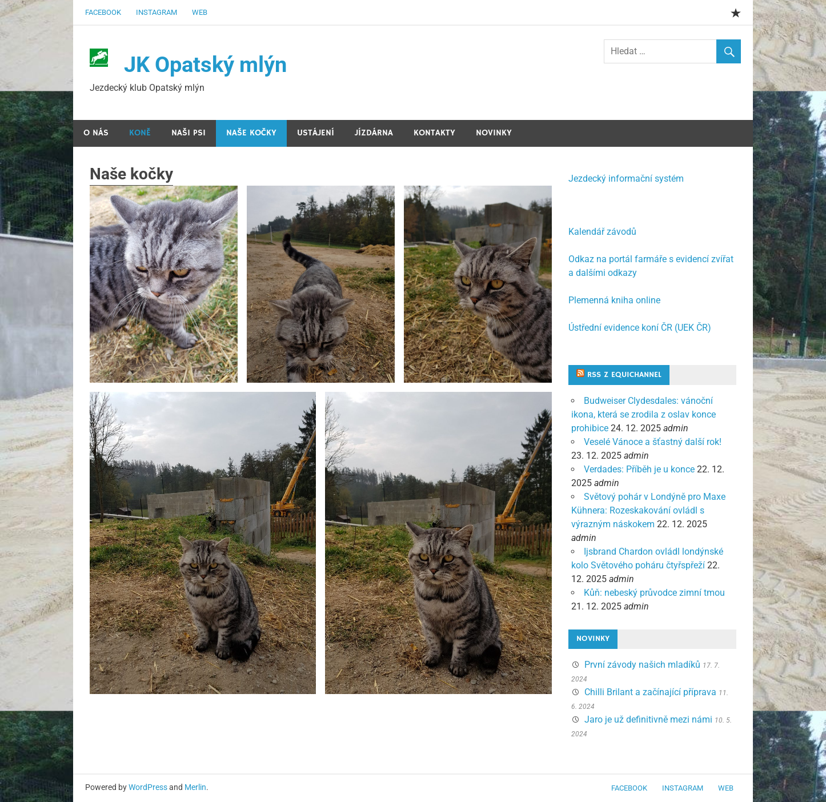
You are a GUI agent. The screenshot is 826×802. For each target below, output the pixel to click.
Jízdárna (374, 132)
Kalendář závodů (602, 231)
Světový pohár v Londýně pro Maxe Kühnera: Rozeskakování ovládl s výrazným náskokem (648, 510)
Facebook (103, 12)
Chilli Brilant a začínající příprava (650, 692)
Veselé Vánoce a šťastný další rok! (652, 441)
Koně (140, 132)
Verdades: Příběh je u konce (639, 469)
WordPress (148, 787)
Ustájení (315, 132)
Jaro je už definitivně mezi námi (648, 719)
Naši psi (188, 132)
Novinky (494, 132)
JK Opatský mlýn (205, 64)
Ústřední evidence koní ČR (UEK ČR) (639, 327)
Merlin (195, 787)
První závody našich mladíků (642, 664)
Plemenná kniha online (614, 300)
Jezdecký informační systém (626, 178)
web (199, 12)
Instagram (156, 12)
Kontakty (434, 132)
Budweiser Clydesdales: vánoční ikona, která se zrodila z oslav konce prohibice (643, 414)
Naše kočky (251, 132)
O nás (96, 132)
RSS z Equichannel (624, 375)
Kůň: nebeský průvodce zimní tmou (654, 592)
